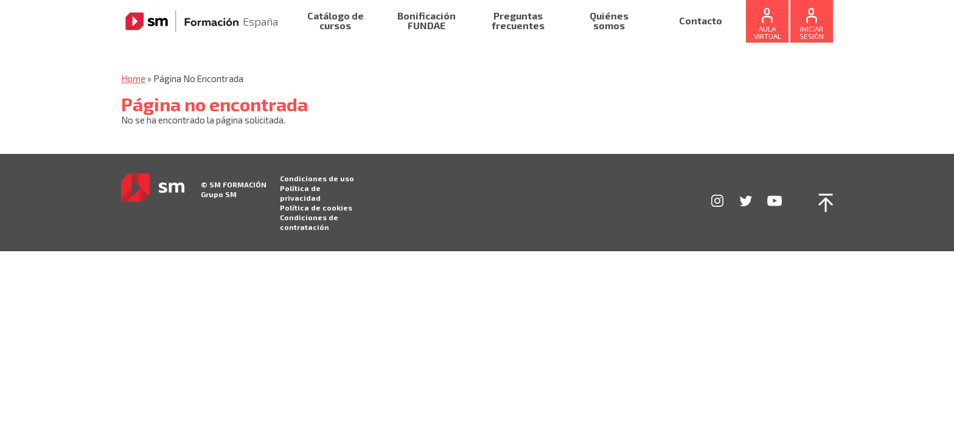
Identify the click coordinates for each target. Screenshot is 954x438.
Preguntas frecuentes (518, 21)
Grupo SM (219, 194)
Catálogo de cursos (335, 21)
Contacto (700, 21)
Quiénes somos (609, 21)
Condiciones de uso (317, 178)
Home (133, 78)
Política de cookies (316, 207)
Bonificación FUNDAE (426, 21)
